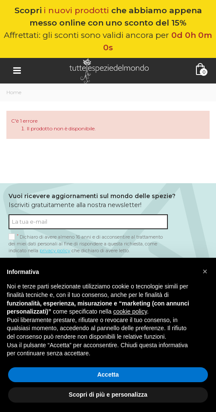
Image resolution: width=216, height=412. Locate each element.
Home (13, 92)
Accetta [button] (108, 374)
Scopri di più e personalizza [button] (108, 394)
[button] (205, 271)
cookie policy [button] (130, 311)
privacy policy (55, 251)
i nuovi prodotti (76, 10)
